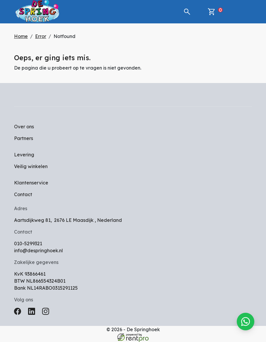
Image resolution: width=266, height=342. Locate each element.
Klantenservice (31, 183)
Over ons (24, 126)
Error (40, 36)
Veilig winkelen (31, 166)
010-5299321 (28, 243)
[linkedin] (32, 313)
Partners (23, 138)
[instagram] (46, 313)
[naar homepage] (37, 11)
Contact (23, 194)
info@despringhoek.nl (38, 250)
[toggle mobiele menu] (243, 11)
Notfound (64, 36)
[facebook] (18, 313)
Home (21, 36)
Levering (24, 155)
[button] (187, 11)
